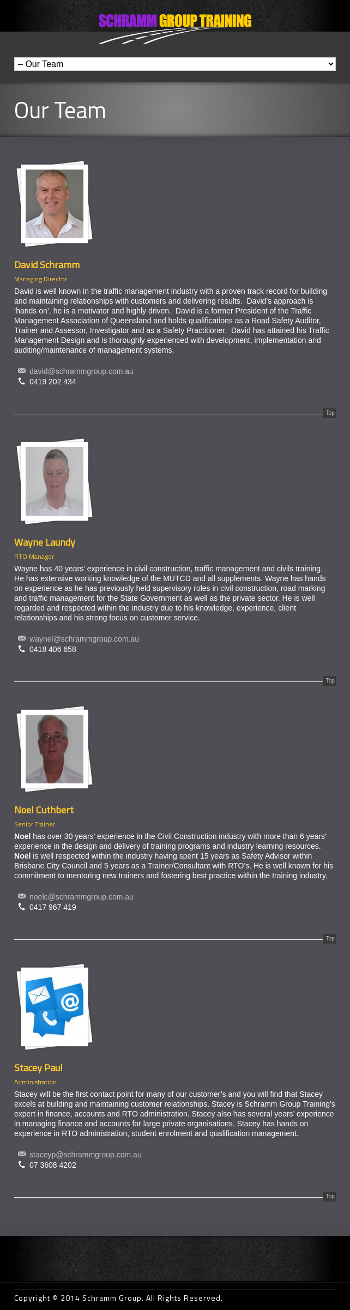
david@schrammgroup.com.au (81, 371)
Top (330, 413)
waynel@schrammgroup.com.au (84, 639)
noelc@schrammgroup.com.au (81, 896)
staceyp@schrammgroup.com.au (85, 1154)
